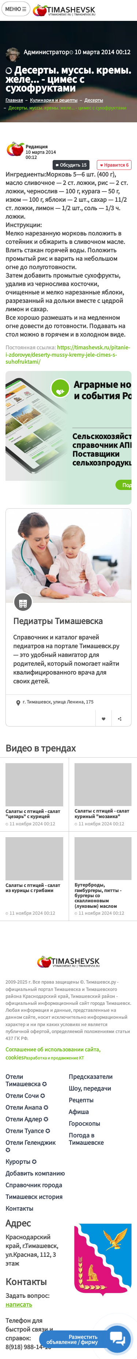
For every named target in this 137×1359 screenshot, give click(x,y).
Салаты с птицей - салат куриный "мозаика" (102, 813)
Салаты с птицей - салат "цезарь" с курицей (32, 813)
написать (18, 1304)
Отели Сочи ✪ (25, 1095)
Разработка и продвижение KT (54, 1058)
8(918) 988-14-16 (28, 1346)
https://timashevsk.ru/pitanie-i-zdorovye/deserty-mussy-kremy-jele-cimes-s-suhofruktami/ (67, 354)
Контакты (19, 1208)
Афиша (79, 1111)
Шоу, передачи (90, 1088)
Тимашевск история (33, 1196)
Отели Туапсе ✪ (27, 1130)
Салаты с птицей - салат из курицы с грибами (32, 887)
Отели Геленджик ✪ (30, 1146)
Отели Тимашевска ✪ (26, 1080)
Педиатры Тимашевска (58, 620)
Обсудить (71, 164)
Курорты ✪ (21, 1161)
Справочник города (33, 1184)
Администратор (46, 51)
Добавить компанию (35, 1173)
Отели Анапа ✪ (26, 1107)
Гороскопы (84, 1123)
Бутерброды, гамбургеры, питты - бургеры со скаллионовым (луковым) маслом (98, 895)
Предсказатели (91, 1076)
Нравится (114, 164)
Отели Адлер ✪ (26, 1118)
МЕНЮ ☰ (16, 8)
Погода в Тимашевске (86, 1138)
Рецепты (81, 1099)
